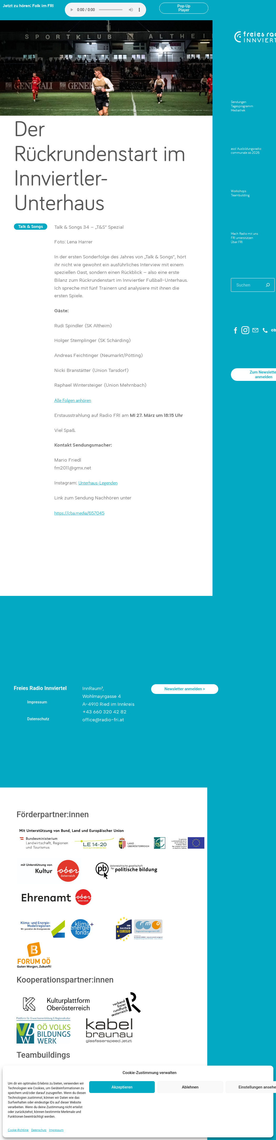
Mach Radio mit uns (244, 233)
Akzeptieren (122, 1087)
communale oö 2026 (245, 152)
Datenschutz (38, 1130)
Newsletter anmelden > (184, 689)
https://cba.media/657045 (79, 513)
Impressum (56, 1130)
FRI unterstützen (242, 238)
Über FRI (237, 242)
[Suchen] (268, 285)
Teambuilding (240, 195)
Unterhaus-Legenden (98, 483)
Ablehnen (190, 1087)
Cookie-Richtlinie (18, 1130)
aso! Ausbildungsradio (246, 148)
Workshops (238, 191)
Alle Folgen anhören (72, 400)
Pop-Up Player (183, 8)
